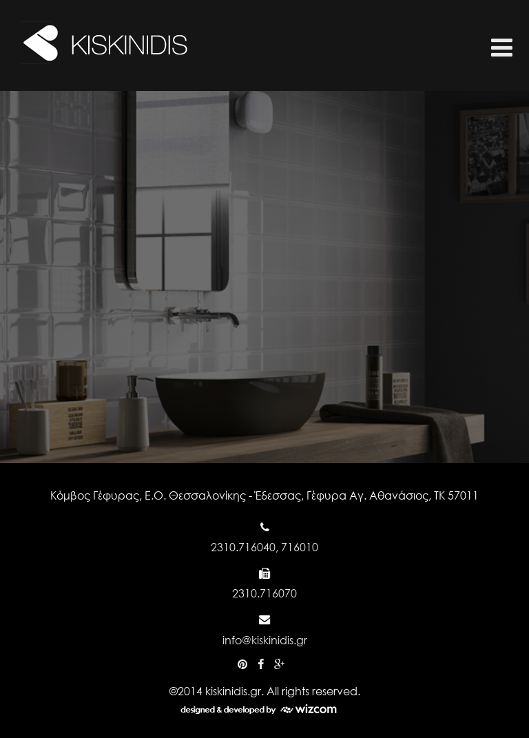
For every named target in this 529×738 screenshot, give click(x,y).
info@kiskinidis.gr (264, 640)
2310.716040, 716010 (264, 547)
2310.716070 (264, 593)
